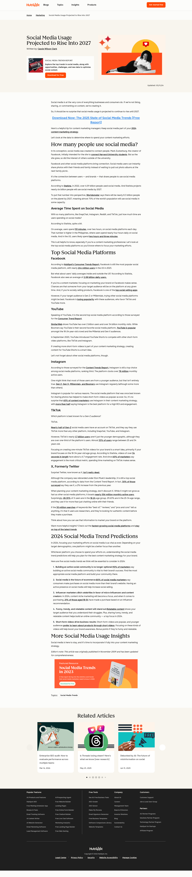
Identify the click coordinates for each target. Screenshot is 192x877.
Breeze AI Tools (32, 814)
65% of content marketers (76, 400)
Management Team (121, 810)
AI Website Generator (35, 827)
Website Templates (96, 831)
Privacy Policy (77, 864)
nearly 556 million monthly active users (114, 494)
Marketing (40, 15)
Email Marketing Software (36, 831)
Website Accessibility (108, 864)
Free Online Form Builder (64, 814)
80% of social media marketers (111, 580)
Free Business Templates (98, 823)
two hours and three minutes (103, 236)
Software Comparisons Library (100, 827)
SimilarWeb (56, 324)
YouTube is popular (126, 328)
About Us (117, 802)
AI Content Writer (33, 823)
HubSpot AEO (32, 806)
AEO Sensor (93, 810)
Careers (117, 806)
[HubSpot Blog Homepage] (33, 5)
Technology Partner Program (150, 827)
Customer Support (147, 802)
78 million (124, 371)
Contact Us (118, 831)
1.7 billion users (82, 437)
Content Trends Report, (97, 367)
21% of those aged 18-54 (76, 600)
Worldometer (93, 195)
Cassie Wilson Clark (47, 49)
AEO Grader (93, 806)
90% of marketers (121, 567)
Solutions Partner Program (149, 822)
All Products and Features (36, 802)
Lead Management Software (37, 836)
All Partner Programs (148, 818)
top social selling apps (126, 290)
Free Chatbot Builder (63, 819)
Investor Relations (121, 819)
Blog (116, 823)
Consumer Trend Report (70, 318)
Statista (67, 186)
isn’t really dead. (91, 472)
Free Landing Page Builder (65, 831)
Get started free (156, 5)
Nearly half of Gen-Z (61, 427)
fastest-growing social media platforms (111, 526)
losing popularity (85, 299)
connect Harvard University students (109, 154)
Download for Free (55, 75)
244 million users (86, 268)
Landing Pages (60, 810)
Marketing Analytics (62, 827)
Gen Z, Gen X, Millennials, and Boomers (75, 384)
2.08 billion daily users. (95, 277)
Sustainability (119, 827)
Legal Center (60, 864)
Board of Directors (121, 814)
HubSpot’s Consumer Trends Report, (82, 264)
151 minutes (80, 229)
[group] (55, 747)
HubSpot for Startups (148, 831)
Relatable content (115, 609)
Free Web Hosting (61, 836)
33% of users (105, 440)
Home (29, 15)
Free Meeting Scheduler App (37, 810)
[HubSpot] (96, 855)
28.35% (67, 498)
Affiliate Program (146, 835)
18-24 (93, 498)
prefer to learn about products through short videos (89, 625)
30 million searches (65, 507)
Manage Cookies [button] (129, 864)
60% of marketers (121, 457)
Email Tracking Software (36, 819)
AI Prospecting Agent (63, 802)
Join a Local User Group (148, 806)
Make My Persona (95, 814)
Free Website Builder (63, 806)
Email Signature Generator (99, 819)
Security (91, 864)
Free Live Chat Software (64, 823)
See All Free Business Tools (99, 802)
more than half (63, 404)
